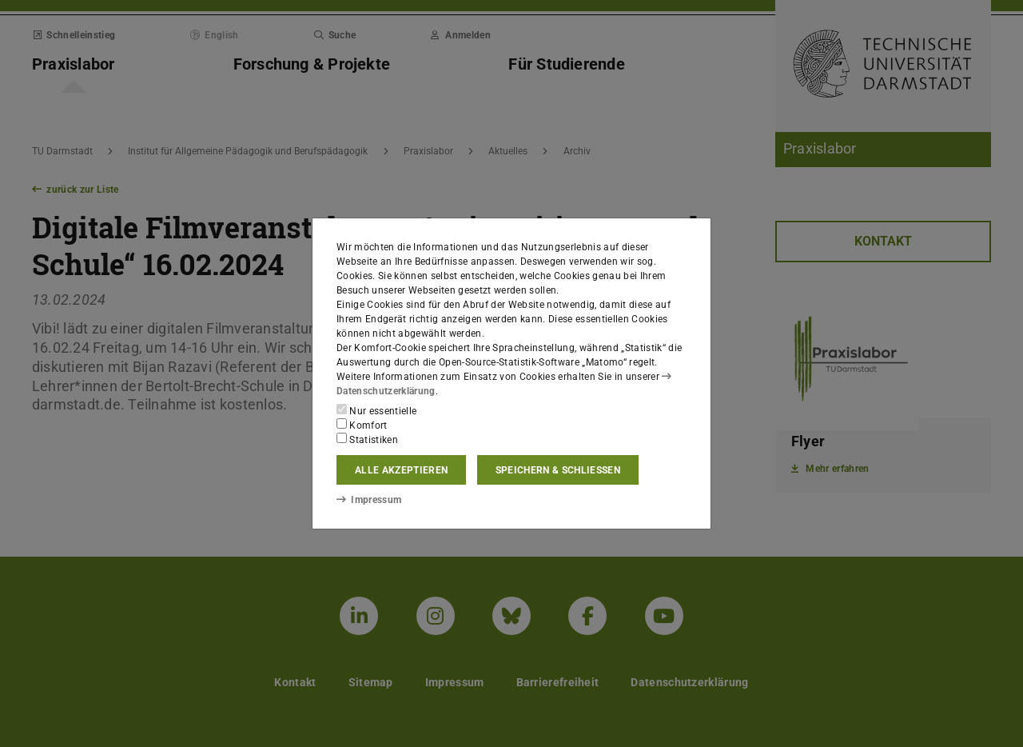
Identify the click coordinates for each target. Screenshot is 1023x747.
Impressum (368, 499)
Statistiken (367, 439)
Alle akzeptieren (401, 470)
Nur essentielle (376, 410)
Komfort (362, 424)
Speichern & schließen (558, 470)
